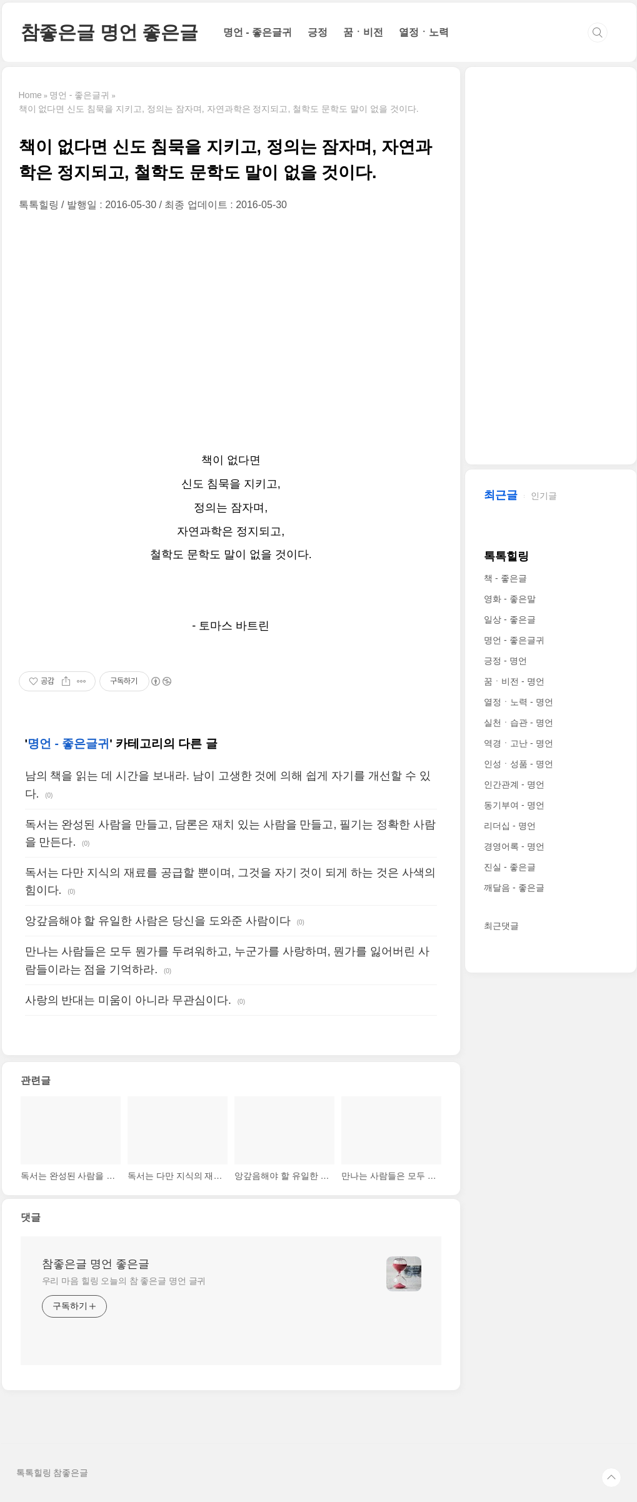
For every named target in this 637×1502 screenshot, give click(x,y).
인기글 (544, 496)
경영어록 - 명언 (514, 846)
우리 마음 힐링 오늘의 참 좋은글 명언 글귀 (124, 1281)
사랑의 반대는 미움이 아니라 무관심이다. (128, 1000)
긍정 (318, 32)
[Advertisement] (231, 330)
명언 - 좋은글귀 (257, 32)
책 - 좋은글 (505, 578)
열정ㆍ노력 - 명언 (518, 702)
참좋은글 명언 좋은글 (109, 32)
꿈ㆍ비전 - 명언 (514, 681)
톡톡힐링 (506, 556)
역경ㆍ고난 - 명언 (518, 743)
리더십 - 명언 (509, 826)
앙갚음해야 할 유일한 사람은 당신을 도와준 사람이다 (158, 920)
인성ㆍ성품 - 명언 (518, 764)
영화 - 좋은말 (509, 599)
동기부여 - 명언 (514, 805)
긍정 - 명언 (505, 661)
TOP (611, 1478)
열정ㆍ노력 (424, 32)
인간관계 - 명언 (514, 784)
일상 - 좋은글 (509, 619)
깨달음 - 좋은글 (514, 888)
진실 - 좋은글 (509, 867)
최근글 (501, 495)
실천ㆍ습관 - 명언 (518, 723)
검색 (597, 32)
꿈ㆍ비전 (363, 32)
